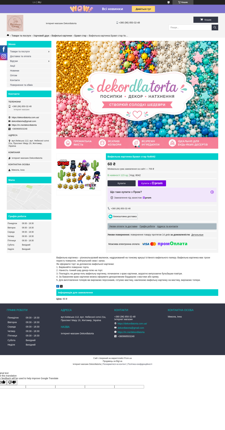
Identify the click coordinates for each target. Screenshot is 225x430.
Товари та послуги (21, 35)
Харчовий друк (41, 35)
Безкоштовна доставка (125, 216)
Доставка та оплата (20, 56)
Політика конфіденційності (140, 364)
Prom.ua (128, 358)
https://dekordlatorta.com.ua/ (25, 117)
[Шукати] (215, 27)
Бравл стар (80, 35)
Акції (12, 66)
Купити (122, 183)
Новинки (14, 70)
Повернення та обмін (21, 85)
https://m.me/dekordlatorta (24, 125)
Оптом (13, 75)
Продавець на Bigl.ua (112, 361)
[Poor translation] (12, 382)
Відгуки (14, 61)
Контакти (15, 80)
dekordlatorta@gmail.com (24, 121)
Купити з (152, 183)
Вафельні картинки (62, 35)
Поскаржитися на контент (114, 364)
